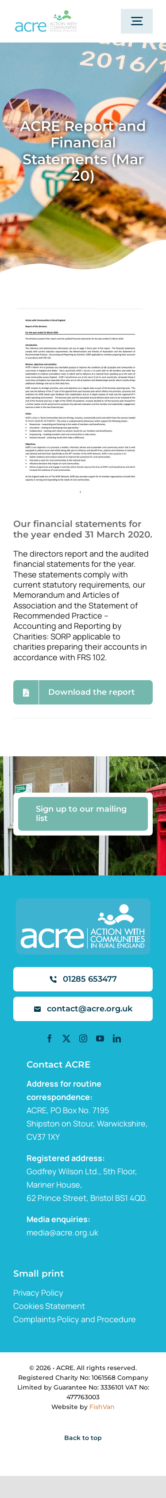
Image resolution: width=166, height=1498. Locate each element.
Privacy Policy (38, 1292)
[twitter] (66, 1038)
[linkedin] (117, 1038)
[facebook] (50, 1038)
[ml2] (45, 14)
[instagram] (83, 1038)
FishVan (102, 1407)
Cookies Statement (49, 1306)
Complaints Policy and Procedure (74, 1319)
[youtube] (100, 1038)
